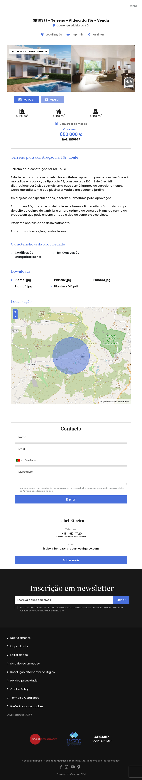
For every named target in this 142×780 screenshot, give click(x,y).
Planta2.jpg (62, 280)
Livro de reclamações (25, 663)
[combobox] (71, 460)
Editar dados (19, 655)
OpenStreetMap (109, 401)
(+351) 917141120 (71, 533)
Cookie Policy (19, 689)
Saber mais (71, 560)
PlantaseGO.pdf (66, 286)
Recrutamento (20, 638)
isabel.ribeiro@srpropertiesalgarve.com (71, 548)
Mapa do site (19, 646)
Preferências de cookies (26, 706)
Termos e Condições (24, 698)
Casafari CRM (78, 774)
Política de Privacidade (33, 610)
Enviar (71, 499)
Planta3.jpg (101, 280)
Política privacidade (24, 680)
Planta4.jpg (23, 286)
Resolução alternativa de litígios (32, 672)
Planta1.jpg (23, 280)
